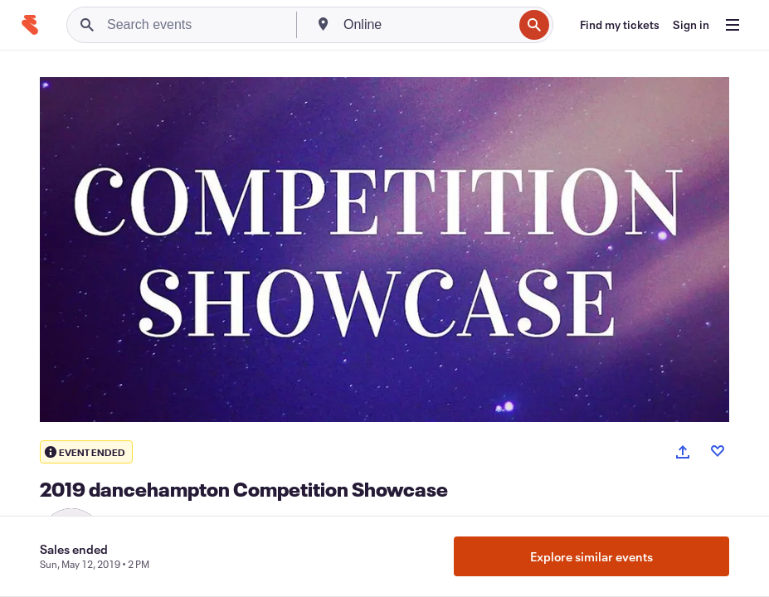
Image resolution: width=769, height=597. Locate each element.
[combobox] (426, 25)
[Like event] (717, 451)
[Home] (30, 25)
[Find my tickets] (619, 24)
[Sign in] (691, 24)
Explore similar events (591, 556)
